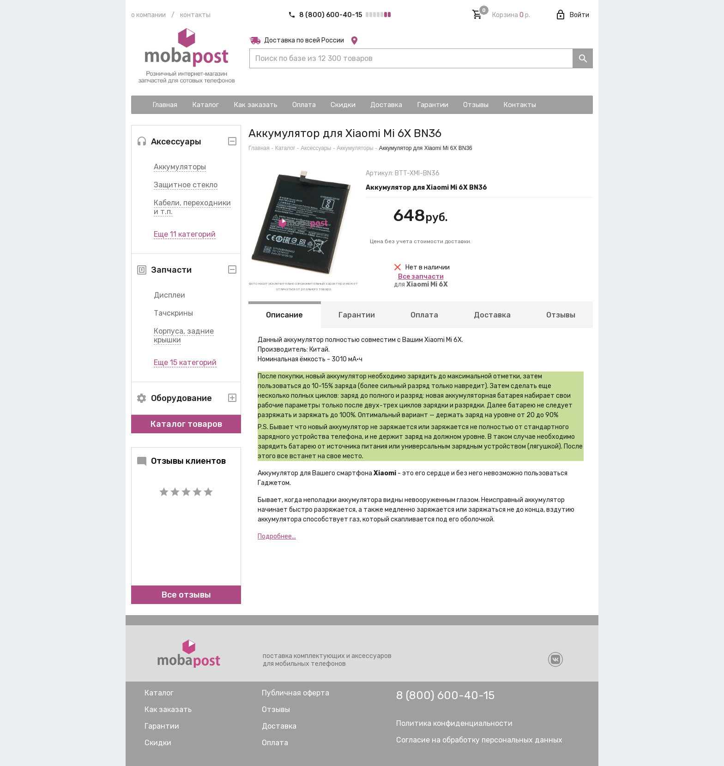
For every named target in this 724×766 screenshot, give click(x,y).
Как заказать (168, 709)
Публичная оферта (295, 692)
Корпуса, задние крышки (184, 335)
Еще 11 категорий (185, 234)
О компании (148, 15)
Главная (259, 148)
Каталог (285, 148)
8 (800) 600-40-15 (325, 15)
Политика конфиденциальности (454, 723)
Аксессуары (316, 148)
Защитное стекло (185, 184)
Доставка (492, 315)
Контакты (195, 15)
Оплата (424, 315)
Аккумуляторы (180, 166)
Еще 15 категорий (185, 362)
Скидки (158, 742)
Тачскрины (173, 313)
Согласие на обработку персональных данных (479, 740)
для (421, 280)
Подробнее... (277, 536)
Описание (284, 315)
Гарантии (356, 315)
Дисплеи (169, 295)
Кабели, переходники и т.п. (192, 207)
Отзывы (560, 315)
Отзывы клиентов (181, 461)
